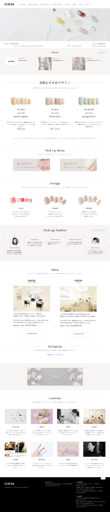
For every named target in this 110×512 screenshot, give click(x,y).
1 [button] (52, 40)
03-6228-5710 (76, 326)
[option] (55, 20)
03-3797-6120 (30, 325)
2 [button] (55, 40)
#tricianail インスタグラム (55, 354)
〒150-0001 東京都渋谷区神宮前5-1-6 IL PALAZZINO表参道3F (59, 484)
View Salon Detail (32, 333)
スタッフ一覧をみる (99, 230)
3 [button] (59, 40)
